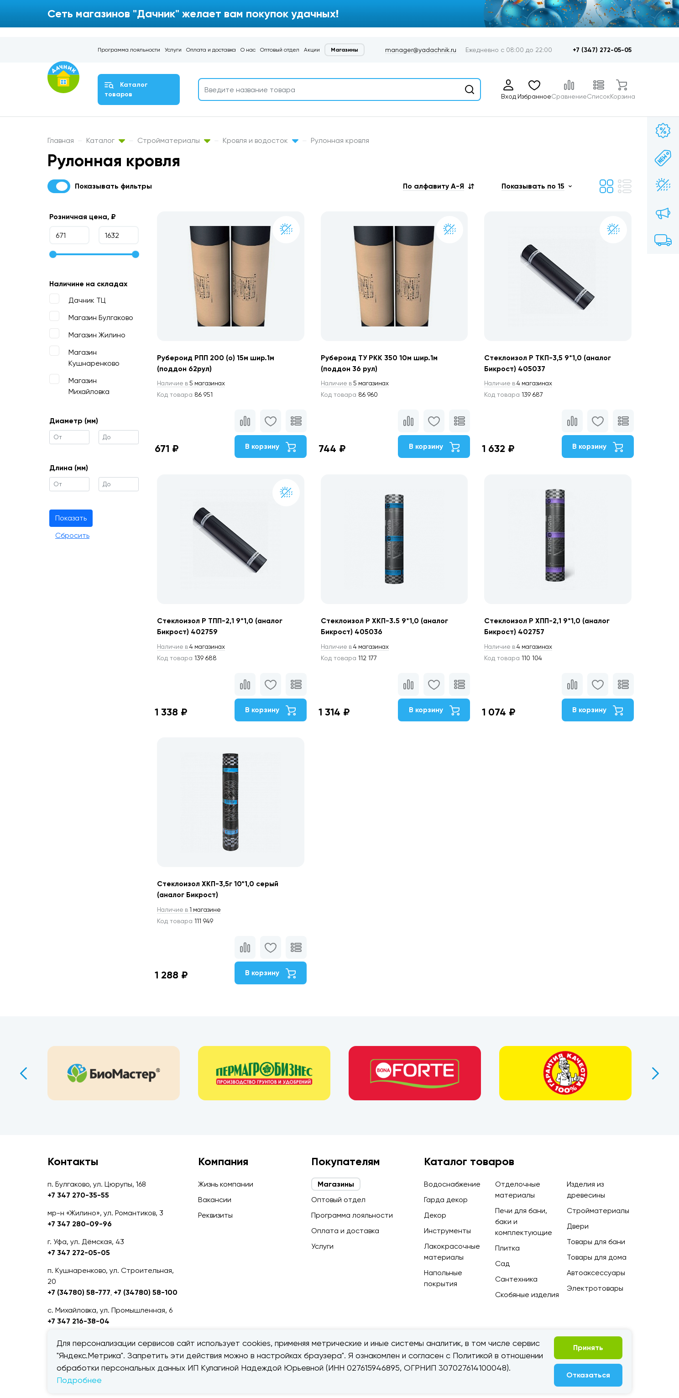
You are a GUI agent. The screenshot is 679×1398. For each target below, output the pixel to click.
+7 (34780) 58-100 (146, 1292)
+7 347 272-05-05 (78, 1252)
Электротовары (595, 1288)
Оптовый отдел (279, 50)
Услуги (173, 50)
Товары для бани (596, 1241)
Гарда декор (446, 1199)
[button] (438, 186)
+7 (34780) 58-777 (78, 1292)
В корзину (269, 447)
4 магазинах (521, 383)
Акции (312, 50)
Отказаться (588, 1375)
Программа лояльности (129, 50)
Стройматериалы (173, 140)
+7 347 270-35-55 (78, 1195)
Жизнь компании (225, 1184)
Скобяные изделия (527, 1294)
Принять (588, 1347)
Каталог (105, 140)
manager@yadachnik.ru (420, 49)
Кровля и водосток (260, 140)
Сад (502, 1263)
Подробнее (79, 1380)
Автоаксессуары (596, 1272)
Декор (435, 1215)
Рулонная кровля (340, 140)
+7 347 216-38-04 (78, 1321)
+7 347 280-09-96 (79, 1223)
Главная (60, 140)
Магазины (344, 50)
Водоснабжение (452, 1184)
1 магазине (190, 914)
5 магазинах (192, 383)
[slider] (53, 254)
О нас (248, 50)
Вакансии (214, 1199)
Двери (578, 1226)
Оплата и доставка (211, 50)
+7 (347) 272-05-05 (602, 50)
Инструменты (447, 1230)
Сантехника (516, 1279)
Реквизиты (215, 1215)
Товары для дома (597, 1257)
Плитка (507, 1248)
